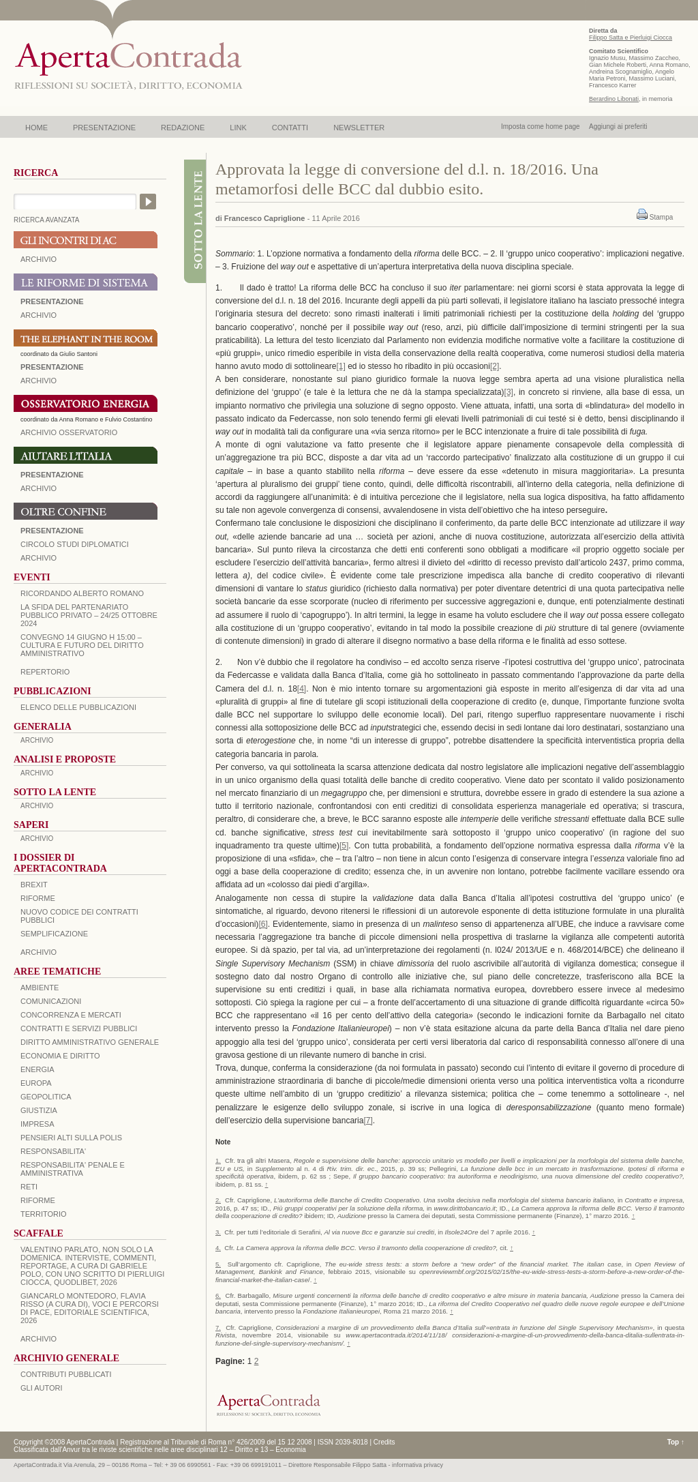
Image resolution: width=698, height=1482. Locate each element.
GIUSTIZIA (38, 1110)
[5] (343, 845)
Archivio (38, 488)
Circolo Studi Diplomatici (74, 544)
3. (218, 1232)
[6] (262, 924)
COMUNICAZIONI (50, 1001)
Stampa (661, 217)
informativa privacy (417, 1465)
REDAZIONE (182, 127)
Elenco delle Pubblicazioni (78, 707)
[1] (340, 366)
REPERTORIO (45, 672)
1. (218, 1160)
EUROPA (36, 1083)
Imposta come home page (540, 126)
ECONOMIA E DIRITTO (60, 1056)
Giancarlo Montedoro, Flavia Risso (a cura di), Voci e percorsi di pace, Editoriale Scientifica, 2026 (89, 1308)
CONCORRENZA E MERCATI (70, 1015)
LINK (238, 127)
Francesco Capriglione (264, 218)
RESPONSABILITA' (53, 1151)
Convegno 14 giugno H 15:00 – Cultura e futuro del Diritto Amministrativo (82, 645)
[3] (508, 392)
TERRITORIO (43, 1214)
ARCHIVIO (38, 259)
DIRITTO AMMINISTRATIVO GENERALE (89, 1042)
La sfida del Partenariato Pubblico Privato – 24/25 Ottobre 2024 (88, 615)
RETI (28, 1187)
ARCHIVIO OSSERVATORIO (68, 432)
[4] (301, 689)
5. (218, 1264)
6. (218, 1295)
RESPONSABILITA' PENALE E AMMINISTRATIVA (72, 1169)
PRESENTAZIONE (104, 127)
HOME (36, 127)
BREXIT (34, 884)
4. (218, 1247)
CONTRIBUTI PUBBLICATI (66, 1374)
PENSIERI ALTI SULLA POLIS (71, 1137)
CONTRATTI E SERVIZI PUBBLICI (78, 1028)
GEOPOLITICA (46, 1097)
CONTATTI (290, 127)
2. (218, 1200)
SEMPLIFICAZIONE (54, 934)
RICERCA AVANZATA (47, 220)
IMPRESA (37, 1124)
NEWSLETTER (358, 127)
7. (218, 1327)
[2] (494, 366)
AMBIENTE (39, 987)
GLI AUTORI (41, 1388)
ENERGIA (37, 1069)
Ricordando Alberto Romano (82, 593)
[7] (367, 1120)
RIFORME (37, 1200)
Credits (384, 1442)
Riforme (37, 898)
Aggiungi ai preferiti (618, 126)
